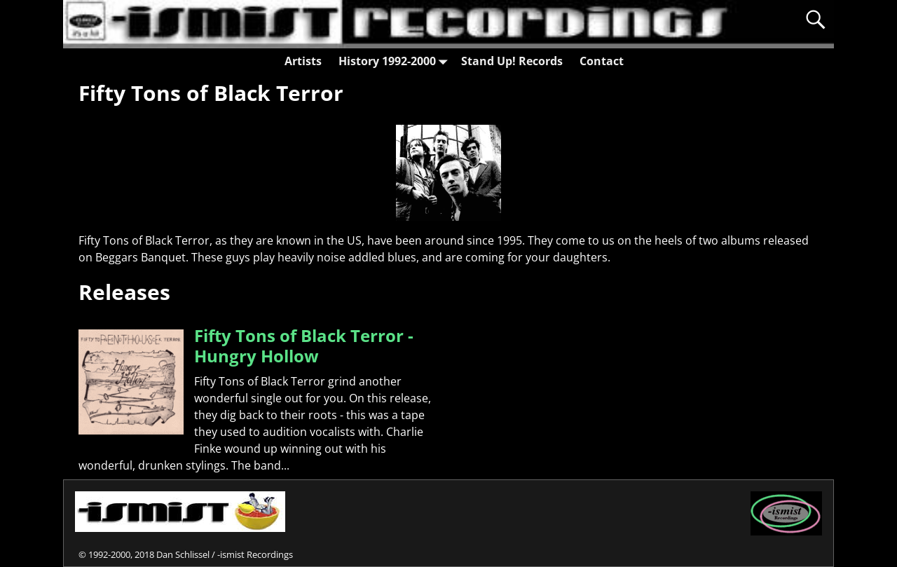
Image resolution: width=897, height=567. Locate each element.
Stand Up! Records (512, 61)
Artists (303, 61)
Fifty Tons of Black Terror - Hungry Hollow (303, 345)
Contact (602, 61)
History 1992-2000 (395, 60)
